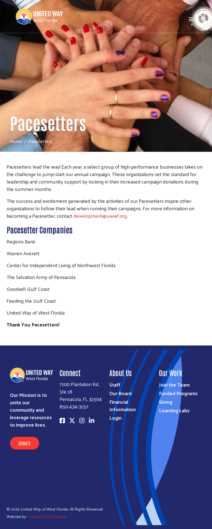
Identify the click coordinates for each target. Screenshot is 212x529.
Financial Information (122, 405)
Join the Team (174, 384)
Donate (24, 443)
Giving (165, 401)
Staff (114, 384)
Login (115, 417)
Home (16, 141)
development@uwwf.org (100, 215)
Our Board (120, 393)
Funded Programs (178, 393)
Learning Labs (174, 410)
